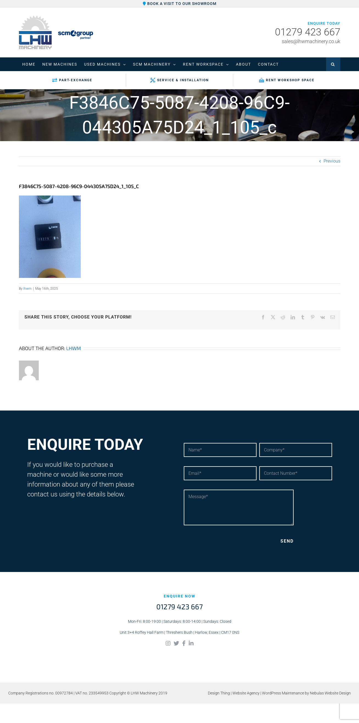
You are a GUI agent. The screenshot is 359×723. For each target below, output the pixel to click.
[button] (333, 64)
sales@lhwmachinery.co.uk (311, 41)
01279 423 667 (307, 32)
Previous (332, 161)
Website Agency (246, 693)
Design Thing (219, 693)
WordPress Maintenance (283, 693)
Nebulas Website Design (330, 693)
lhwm (27, 289)
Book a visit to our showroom (179, 3)
